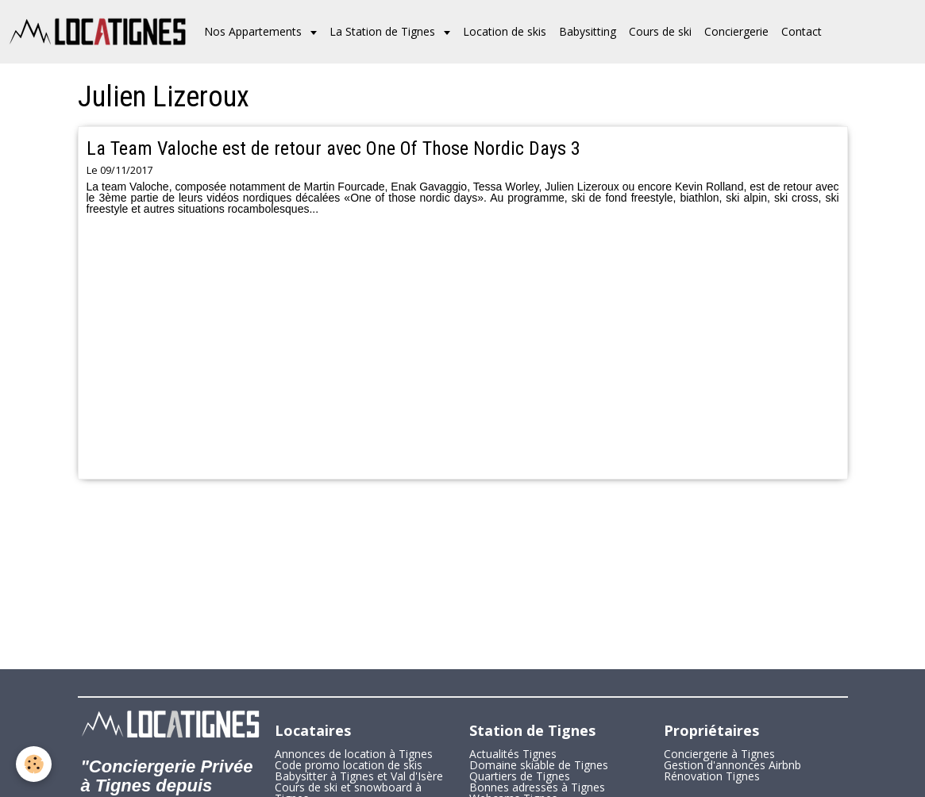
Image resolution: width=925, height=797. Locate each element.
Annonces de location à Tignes (354, 753)
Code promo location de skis (348, 764)
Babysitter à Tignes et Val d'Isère (359, 776)
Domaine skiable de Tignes (538, 764)
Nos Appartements (254, 31)
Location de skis (504, 31)
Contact (801, 31)
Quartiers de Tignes (519, 776)
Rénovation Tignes (712, 776)
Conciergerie (736, 31)
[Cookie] (34, 764)
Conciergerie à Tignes (719, 753)
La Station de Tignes (384, 31)
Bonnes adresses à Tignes (537, 787)
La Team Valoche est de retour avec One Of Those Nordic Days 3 (333, 148)
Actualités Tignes (513, 753)
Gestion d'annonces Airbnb (732, 764)
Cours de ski (660, 31)
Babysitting (587, 31)
